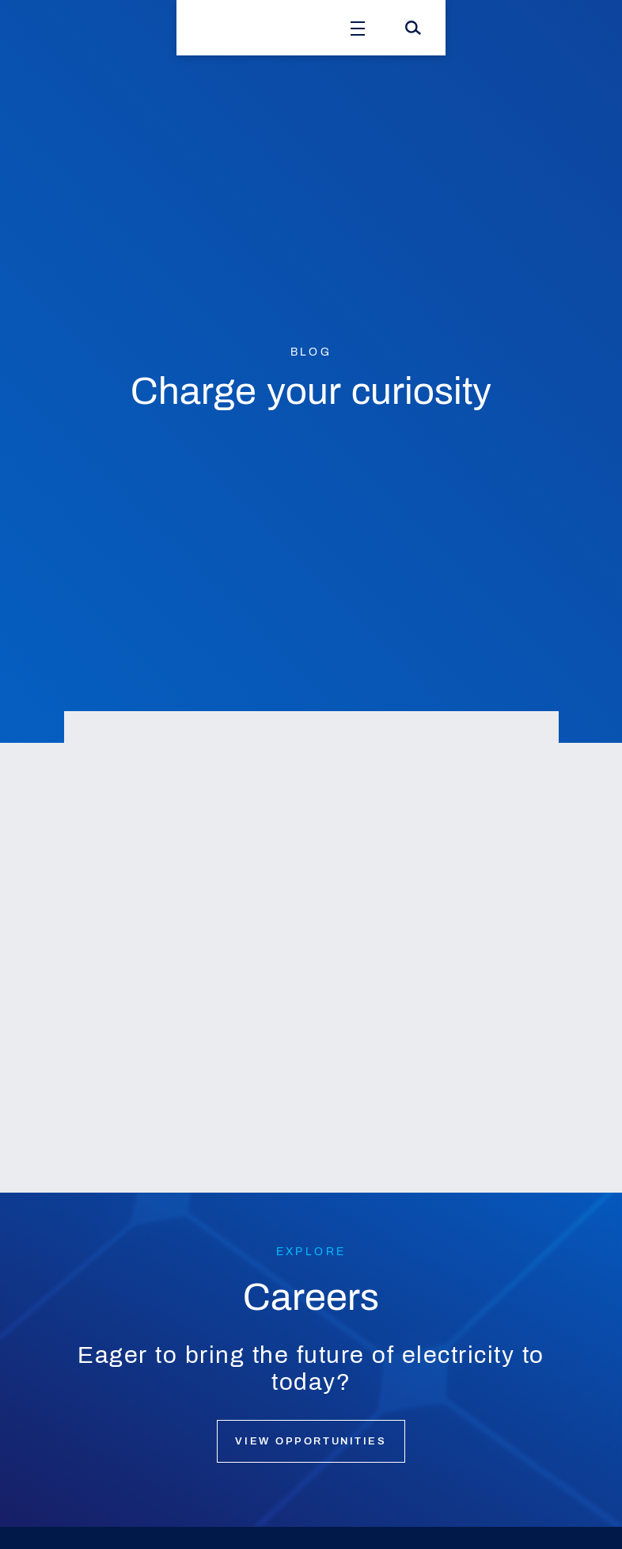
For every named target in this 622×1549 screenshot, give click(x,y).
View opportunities (310, 1441)
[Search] (413, 28)
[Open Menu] (357, 28)
